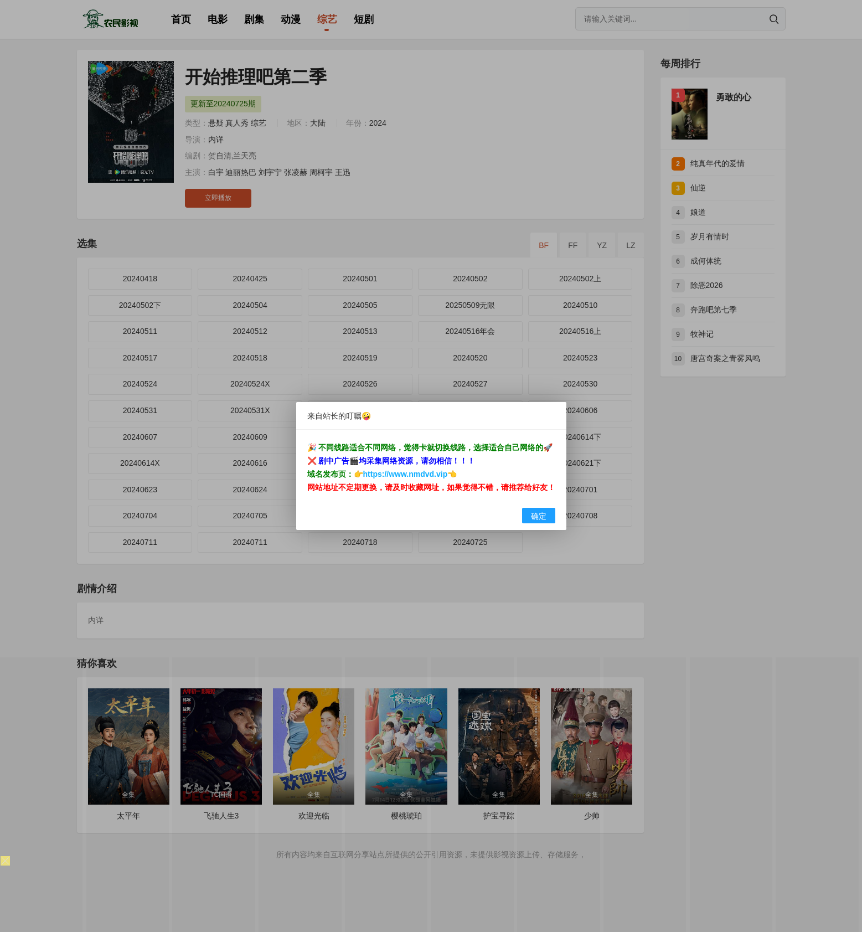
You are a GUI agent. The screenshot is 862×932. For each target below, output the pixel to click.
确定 (538, 516)
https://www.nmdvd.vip (405, 474)
